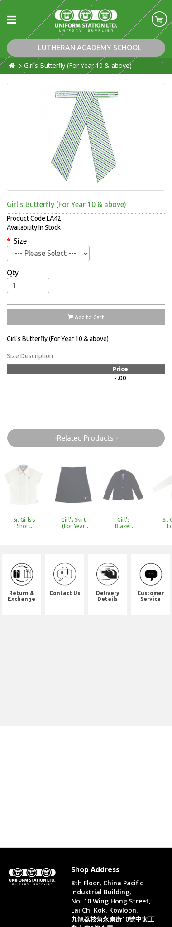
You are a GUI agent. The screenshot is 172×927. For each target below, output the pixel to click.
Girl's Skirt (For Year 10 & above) (73, 529)
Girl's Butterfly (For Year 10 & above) (78, 65)
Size (20, 241)
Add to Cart (86, 317)
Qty (13, 273)
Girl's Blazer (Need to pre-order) (123, 529)
